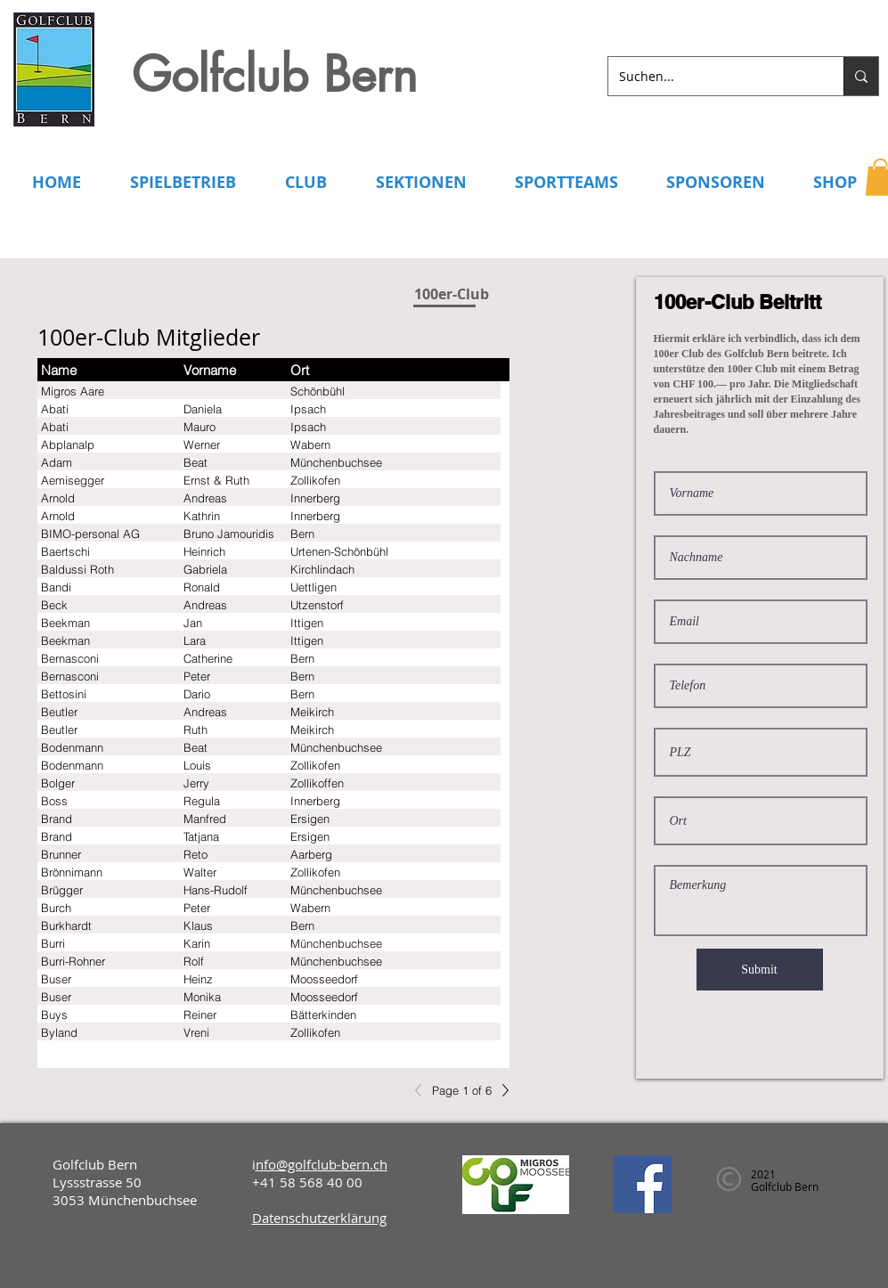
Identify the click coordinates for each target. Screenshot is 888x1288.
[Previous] (423, 1090)
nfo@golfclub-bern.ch (321, 1164)
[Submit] (760, 969)
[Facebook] (643, 1184)
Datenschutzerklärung (319, 1218)
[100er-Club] (452, 294)
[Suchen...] (712, 76)
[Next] (500, 1090)
